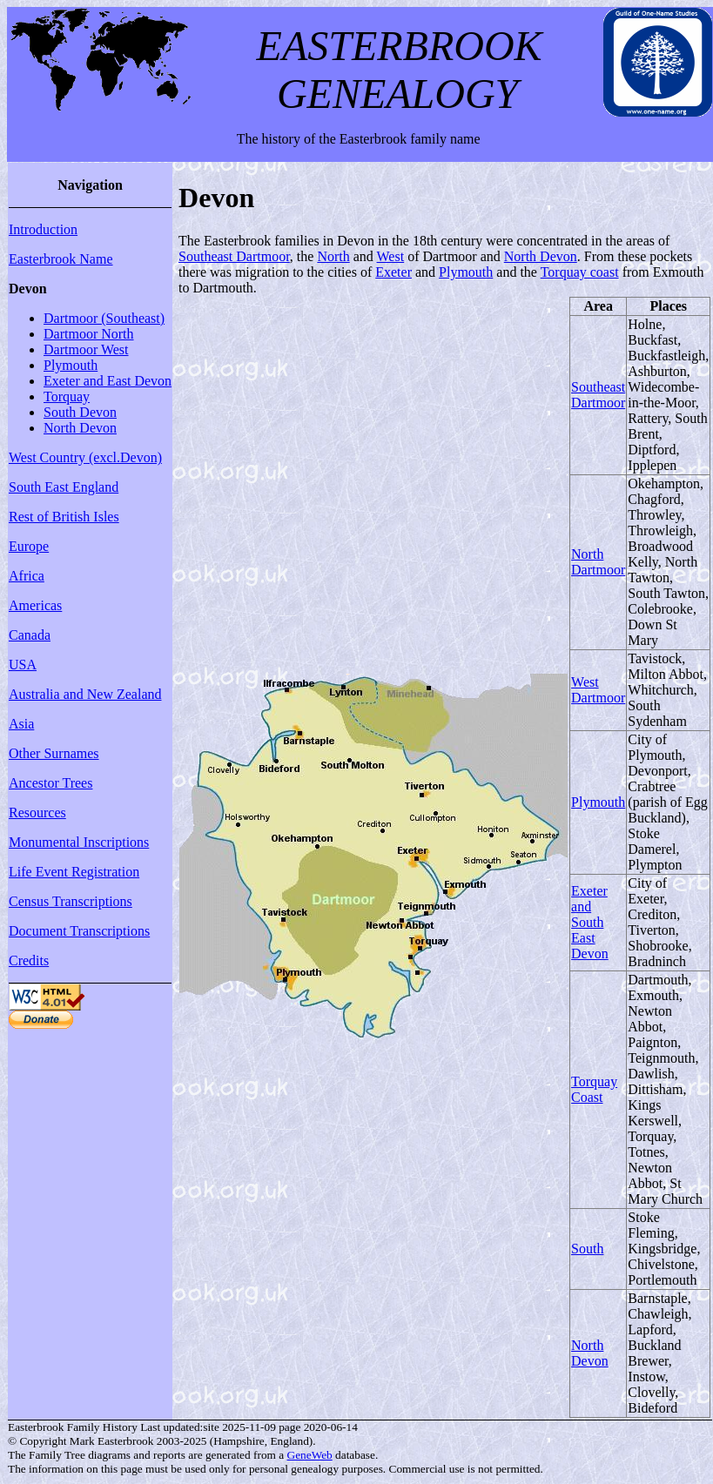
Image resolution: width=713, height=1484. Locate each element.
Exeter (393, 272)
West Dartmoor (598, 690)
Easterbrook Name (61, 259)
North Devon (80, 427)
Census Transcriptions (70, 901)
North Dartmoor (598, 562)
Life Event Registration (74, 871)
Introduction (43, 229)
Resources (37, 812)
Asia (21, 723)
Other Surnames (54, 753)
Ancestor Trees (50, 783)
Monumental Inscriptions (79, 842)
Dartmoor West (86, 349)
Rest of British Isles (64, 516)
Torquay (67, 396)
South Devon (80, 412)
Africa (26, 575)
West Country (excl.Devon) (85, 457)
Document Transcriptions (79, 930)
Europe (29, 546)
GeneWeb (310, 1454)
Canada (29, 635)
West (391, 256)
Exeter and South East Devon (590, 922)
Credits (29, 960)
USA (23, 664)
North (333, 256)
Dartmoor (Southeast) (104, 318)
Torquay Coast (594, 1089)
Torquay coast (580, 272)
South (587, 1248)
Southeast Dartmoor (234, 256)
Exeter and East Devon (108, 380)
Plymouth (71, 365)
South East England (63, 487)
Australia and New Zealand (85, 694)
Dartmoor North (89, 333)
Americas (35, 605)
